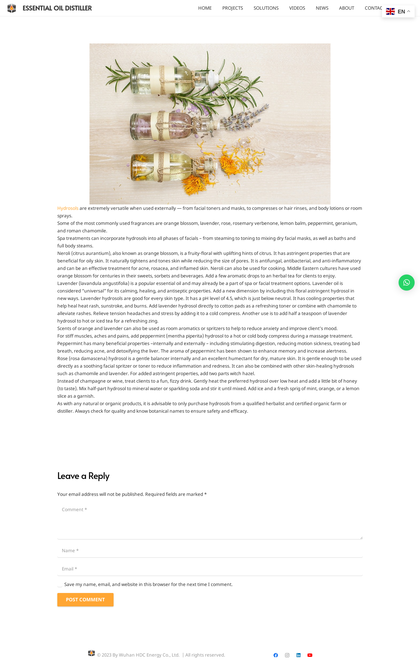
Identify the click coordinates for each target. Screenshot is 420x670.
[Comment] (210, 521)
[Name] (210, 550)
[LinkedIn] (298, 655)
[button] (407, 282)
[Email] (210, 569)
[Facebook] (276, 655)
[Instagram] (287, 655)
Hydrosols (67, 208)
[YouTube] (310, 655)
